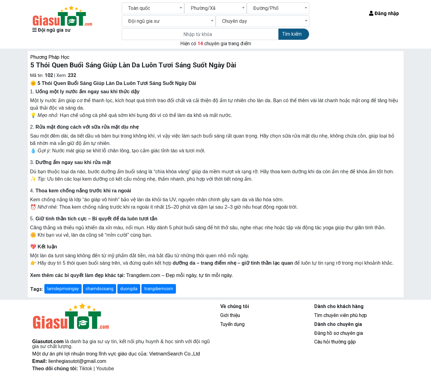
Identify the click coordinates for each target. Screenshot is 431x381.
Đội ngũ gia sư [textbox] (144, 21)
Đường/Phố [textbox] (266, 8)
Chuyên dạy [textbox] (234, 21)
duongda (128, 288)
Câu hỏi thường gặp (335, 342)
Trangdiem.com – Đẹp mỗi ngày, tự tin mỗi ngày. (179, 275)
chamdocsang (99, 288)
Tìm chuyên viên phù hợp (340, 315)
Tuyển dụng (232, 324)
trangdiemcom (158, 288)
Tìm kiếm (292, 34)
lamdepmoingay (63, 288)
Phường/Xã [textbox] (203, 8)
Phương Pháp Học (49, 57)
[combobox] (153, 8)
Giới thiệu (230, 315)
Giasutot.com (48, 341)
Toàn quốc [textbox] (139, 8)
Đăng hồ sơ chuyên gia (338, 333)
